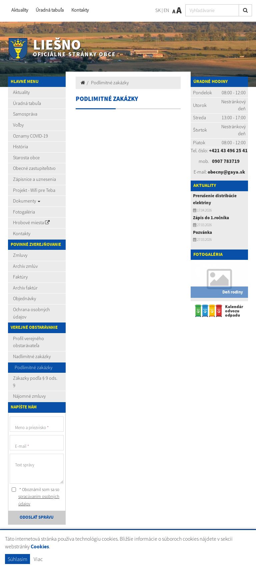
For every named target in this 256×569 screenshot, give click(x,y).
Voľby (18, 125)
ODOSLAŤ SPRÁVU (37, 517)
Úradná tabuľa (50, 10)
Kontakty (80, 10)
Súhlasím (17, 559)
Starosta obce (26, 158)
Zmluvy (20, 255)
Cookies (40, 546)
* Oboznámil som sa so (35, 497)
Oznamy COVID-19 (30, 136)
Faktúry (20, 277)
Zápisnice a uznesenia (34, 179)
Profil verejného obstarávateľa (28, 342)
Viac (38, 559)
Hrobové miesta (31, 223)
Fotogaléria (24, 212)
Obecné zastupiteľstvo (34, 168)
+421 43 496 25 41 (228, 151)
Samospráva (25, 114)
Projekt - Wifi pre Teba (34, 190)
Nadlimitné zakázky (32, 356)
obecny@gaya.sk (226, 172)
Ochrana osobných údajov (31, 313)
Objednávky (24, 298)
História (20, 147)
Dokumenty (26, 201)
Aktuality (19, 10)
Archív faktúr (25, 288)
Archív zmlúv (25, 266)
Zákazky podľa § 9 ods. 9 (35, 381)
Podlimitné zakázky (33, 367)
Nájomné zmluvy (29, 396)
